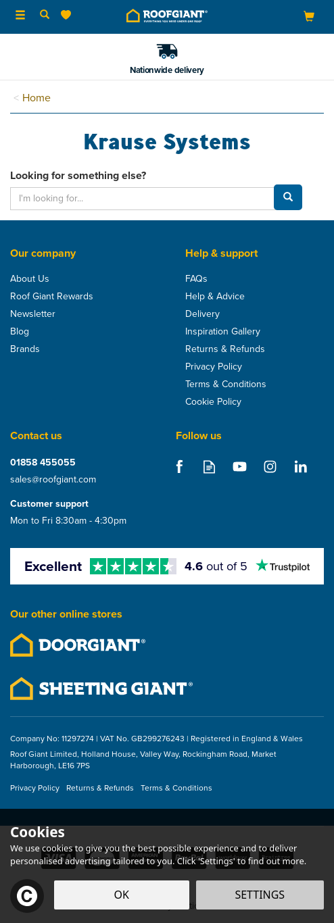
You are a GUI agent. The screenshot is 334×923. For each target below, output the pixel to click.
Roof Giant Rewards (51, 296)
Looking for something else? (78, 175)
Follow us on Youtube (239, 466)
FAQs (196, 279)
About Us (29, 279)
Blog (19, 332)
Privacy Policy (213, 367)
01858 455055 (43, 462)
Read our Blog (209, 466)
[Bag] (309, 16)
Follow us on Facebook (178, 466)
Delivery (202, 314)
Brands (25, 349)
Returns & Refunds (225, 349)
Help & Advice (215, 296)
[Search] (44, 15)
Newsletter (32, 314)
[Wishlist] (68, 15)
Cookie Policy (213, 402)
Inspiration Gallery (222, 332)
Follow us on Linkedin (300, 466)
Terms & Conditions (225, 384)
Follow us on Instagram (270, 466)
